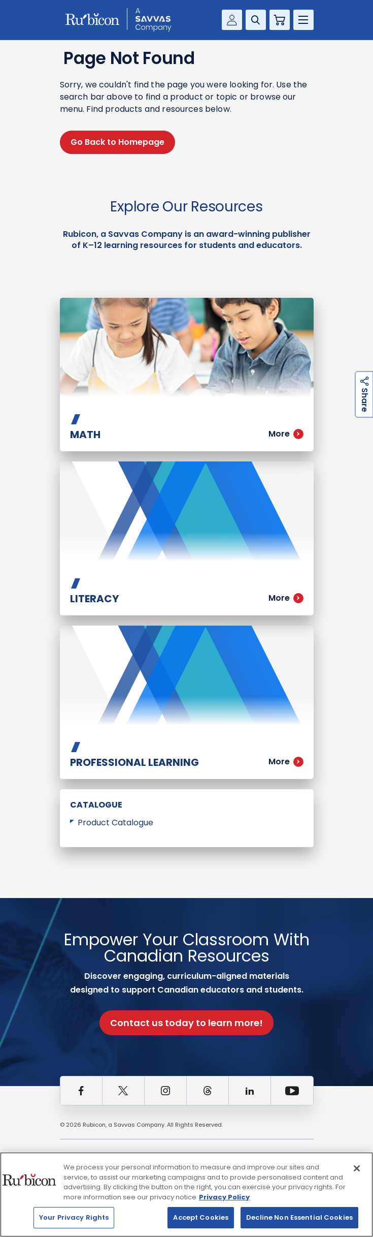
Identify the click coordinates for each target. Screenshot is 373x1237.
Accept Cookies (200, 1217)
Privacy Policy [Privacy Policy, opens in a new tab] (224, 1197)
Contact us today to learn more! (186, 1022)
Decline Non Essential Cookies (299, 1217)
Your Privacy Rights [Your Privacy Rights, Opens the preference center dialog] (74, 1217)
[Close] (357, 1168)
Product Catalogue (115, 822)
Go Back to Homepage (117, 142)
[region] (186, 1194)
